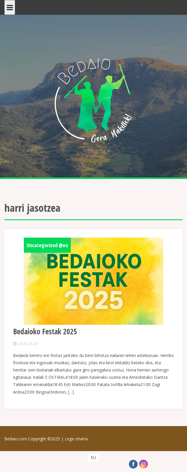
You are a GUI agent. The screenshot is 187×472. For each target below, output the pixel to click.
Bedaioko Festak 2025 (45, 331)
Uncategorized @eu (47, 245)
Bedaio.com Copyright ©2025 (34, 439)
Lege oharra (76, 439)
